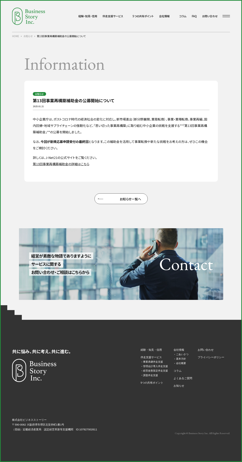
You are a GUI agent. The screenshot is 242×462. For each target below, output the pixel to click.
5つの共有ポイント (143, 16)
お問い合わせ (210, 16)
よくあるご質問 (183, 378)
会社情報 (164, 16)
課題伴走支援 (150, 375)
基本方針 (181, 358)
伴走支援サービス (112, 16)
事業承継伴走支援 (153, 361)
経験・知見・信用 (87, 16)
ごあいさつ (182, 354)
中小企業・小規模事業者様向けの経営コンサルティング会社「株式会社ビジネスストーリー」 (28, 16)
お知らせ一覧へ (130, 199)
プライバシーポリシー (211, 357)
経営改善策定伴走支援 (154, 370)
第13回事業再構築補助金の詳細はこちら (61, 164)
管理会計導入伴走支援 (154, 366)
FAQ (194, 16)
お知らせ (179, 385)
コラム (183, 16)
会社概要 (181, 363)
